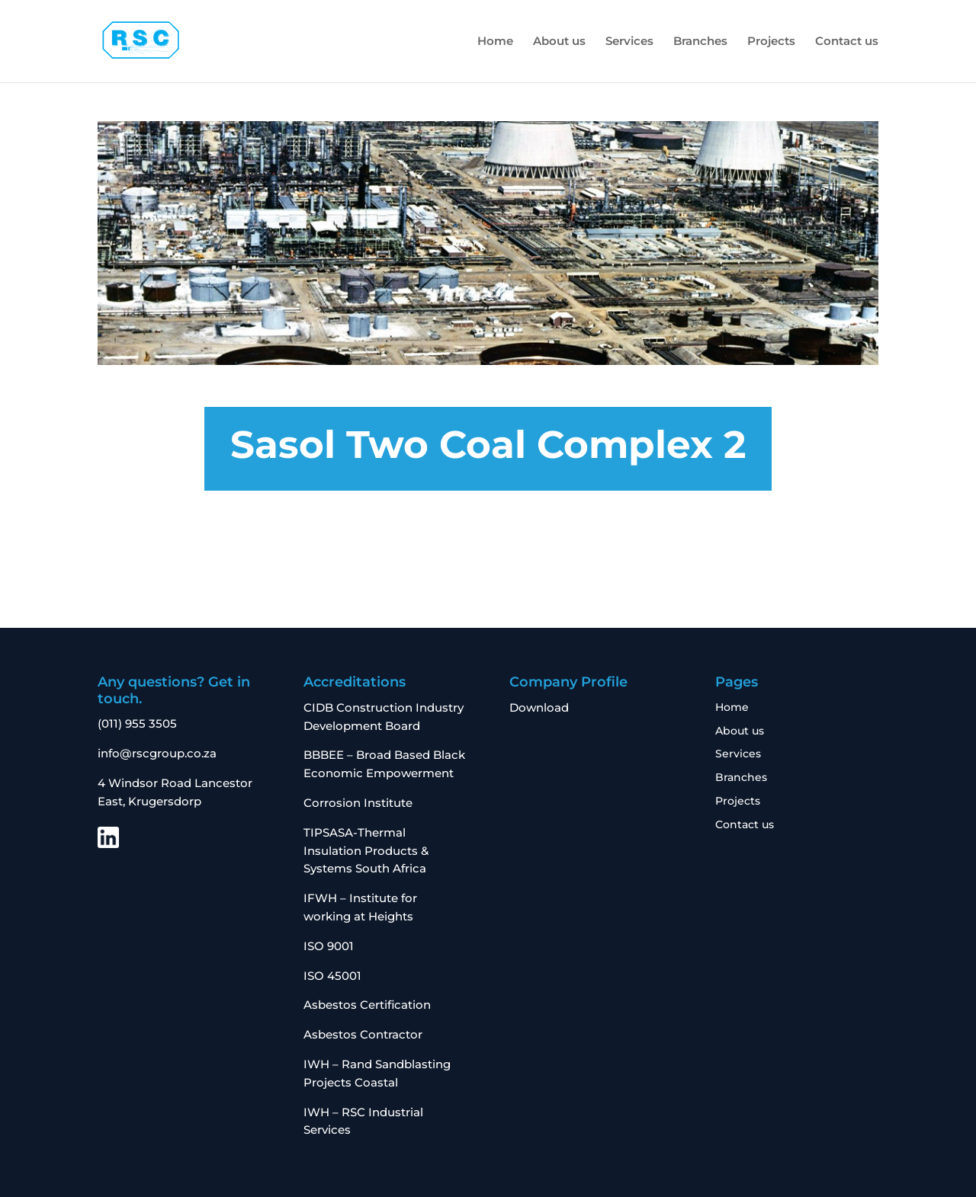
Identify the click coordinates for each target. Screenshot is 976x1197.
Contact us (846, 42)
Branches (700, 42)
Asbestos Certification (367, 1004)
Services (629, 42)
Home (495, 42)
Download (539, 707)
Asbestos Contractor (364, 1034)
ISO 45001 (332, 975)
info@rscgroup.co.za (157, 753)
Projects (771, 42)
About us (559, 42)
